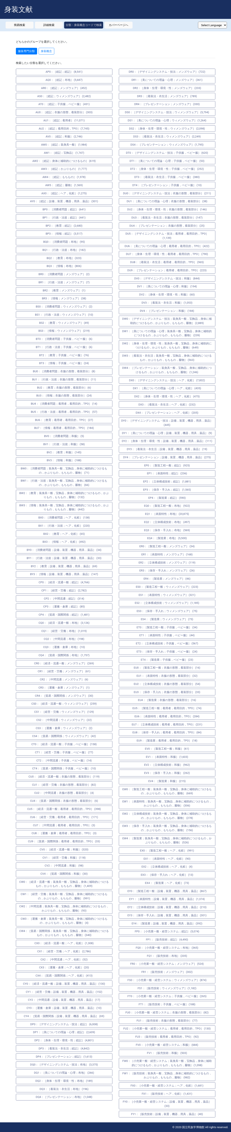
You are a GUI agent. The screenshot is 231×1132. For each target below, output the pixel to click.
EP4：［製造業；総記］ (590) (167, 497)
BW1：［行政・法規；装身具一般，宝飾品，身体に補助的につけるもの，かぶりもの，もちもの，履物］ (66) (64, 483)
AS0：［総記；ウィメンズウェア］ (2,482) (64, 96)
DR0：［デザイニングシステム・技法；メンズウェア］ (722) (167, 71)
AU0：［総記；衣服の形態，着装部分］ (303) (63, 112)
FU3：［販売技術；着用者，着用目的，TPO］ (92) (167, 1036)
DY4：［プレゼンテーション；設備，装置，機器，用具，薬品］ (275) (167, 457)
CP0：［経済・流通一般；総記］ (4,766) (64, 582)
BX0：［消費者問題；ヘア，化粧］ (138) (64, 517)
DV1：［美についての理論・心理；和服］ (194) (167, 286)
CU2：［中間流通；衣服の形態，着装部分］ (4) (64, 792)
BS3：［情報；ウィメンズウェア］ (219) (64, 330)
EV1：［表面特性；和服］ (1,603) (167, 756)
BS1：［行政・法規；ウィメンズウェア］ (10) (64, 314)
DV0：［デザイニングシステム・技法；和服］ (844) (167, 278)
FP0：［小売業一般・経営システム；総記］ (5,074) (167, 931)
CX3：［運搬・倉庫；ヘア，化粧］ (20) (64, 967)
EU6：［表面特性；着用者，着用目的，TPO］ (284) (166, 716)
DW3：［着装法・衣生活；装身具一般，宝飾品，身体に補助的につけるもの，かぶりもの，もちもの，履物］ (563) (167, 358)
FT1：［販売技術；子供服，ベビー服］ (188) (167, 1004)
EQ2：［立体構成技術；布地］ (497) (167, 522)
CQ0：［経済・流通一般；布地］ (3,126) (64, 622)
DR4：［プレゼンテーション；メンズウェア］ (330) (167, 104)
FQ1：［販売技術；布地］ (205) (167, 955)
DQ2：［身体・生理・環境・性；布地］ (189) (64, 1080)
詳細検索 (48, 25)
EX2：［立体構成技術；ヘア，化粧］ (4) (167, 866)
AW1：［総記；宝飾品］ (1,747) (64, 152)
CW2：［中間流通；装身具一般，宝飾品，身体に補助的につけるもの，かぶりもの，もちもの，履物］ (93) (64, 908)
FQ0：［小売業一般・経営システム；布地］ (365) (167, 947)
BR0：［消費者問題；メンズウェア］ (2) (64, 274)
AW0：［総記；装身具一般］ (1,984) (64, 144)
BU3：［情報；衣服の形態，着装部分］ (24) (64, 395)
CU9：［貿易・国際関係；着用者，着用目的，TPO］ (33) (64, 841)
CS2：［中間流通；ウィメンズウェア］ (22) (64, 720)
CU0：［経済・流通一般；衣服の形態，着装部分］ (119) (64, 776)
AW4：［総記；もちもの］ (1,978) (64, 177)
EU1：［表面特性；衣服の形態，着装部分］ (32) (167, 675)
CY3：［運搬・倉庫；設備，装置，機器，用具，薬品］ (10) (64, 1008)
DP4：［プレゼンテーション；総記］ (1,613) (64, 1056)
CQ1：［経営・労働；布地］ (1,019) (64, 631)
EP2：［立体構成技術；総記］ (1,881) (167, 481)
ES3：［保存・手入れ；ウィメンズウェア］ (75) (167, 611)
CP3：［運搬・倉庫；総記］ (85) (64, 606)
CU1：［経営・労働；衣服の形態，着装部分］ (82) (64, 784)
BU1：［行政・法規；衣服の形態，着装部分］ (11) (64, 379)
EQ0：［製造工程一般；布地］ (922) (167, 505)
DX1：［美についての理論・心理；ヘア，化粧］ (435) (167, 388)
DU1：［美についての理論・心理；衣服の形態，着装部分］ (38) (167, 201)
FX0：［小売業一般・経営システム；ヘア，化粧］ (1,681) (167, 1085)
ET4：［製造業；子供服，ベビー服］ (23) (167, 659)
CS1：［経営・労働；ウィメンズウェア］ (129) (64, 711)
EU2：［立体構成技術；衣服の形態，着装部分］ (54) (167, 684)
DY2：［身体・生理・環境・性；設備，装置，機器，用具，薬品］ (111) (167, 441)
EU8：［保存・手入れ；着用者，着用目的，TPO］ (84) (167, 732)
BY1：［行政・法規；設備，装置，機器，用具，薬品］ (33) (64, 558)
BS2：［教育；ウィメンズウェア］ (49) (64, 322)
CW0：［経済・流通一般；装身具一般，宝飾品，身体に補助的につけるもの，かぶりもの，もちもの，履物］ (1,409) (64, 884)
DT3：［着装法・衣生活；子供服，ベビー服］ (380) (167, 177)
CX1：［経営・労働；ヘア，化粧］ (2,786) (64, 951)
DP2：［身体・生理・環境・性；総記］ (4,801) (64, 1040)
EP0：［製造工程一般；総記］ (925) (167, 465)
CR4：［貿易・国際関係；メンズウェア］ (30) (64, 695)
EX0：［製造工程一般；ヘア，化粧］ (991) (167, 850)
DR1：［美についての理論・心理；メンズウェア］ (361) (166, 79)
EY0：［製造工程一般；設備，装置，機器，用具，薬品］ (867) (167, 891)
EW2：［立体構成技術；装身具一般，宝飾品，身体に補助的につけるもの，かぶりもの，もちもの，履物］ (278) (166, 816)
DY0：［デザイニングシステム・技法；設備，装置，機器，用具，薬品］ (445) (167, 423)
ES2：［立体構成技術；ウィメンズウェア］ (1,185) (167, 602)
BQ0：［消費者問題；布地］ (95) (64, 241)
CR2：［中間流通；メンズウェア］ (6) (64, 679)
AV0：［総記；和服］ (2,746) (64, 136)
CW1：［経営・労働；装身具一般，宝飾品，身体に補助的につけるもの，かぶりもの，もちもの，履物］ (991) (64, 896)
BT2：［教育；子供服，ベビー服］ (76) (64, 355)
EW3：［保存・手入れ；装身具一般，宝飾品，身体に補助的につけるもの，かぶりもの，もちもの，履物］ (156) (166, 828)
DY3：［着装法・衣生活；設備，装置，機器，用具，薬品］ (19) (167, 449)
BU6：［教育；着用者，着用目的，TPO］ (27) (64, 420)
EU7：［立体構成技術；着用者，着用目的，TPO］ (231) (167, 724)
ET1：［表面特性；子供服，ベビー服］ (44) (167, 635)
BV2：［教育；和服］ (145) (64, 452)
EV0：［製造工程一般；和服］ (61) (167, 748)
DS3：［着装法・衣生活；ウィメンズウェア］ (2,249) (167, 136)
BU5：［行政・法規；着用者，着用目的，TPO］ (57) (64, 411)
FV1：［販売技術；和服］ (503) (167, 1053)
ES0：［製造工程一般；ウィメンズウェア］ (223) (167, 586)
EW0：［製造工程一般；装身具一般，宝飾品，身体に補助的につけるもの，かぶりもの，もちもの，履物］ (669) (166, 791)
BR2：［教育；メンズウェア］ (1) (64, 290)
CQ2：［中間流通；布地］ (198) (64, 639)
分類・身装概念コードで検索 (84, 25)
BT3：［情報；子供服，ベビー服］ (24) (64, 363)
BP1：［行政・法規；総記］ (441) (64, 217)
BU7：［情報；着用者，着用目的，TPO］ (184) (64, 428)
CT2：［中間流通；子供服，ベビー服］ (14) (64, 760)
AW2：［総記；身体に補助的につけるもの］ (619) (64, 161)
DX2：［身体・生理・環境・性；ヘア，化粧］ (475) (167, 396)
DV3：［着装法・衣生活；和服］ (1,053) (167, 302)
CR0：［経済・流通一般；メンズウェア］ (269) (64, 663)
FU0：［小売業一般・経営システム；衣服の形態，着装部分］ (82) (167, 1012)
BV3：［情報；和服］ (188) (64, 460)
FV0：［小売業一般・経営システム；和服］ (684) (167, 1044)
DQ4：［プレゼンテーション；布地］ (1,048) (64, 1097)
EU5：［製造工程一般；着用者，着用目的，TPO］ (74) (167, 708)
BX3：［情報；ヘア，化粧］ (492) (64, 541)
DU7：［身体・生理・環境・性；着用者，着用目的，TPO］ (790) (167, 254)
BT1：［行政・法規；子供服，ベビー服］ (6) (64, 347)
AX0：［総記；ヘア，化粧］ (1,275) (64, 193)
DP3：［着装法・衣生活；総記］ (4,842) (64, 1048)
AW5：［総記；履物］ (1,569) (64, 185)
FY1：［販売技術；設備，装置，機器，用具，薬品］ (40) (167, 1114)
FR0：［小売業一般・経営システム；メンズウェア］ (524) (167, 963)
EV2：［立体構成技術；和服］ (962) (167, 764)
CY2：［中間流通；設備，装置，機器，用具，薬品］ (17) (64, 999)
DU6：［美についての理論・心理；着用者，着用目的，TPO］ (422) (167, 246)
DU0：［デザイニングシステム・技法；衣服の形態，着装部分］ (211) (167, 193)
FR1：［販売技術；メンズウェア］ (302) (167, 972)
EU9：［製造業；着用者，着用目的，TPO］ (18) (167, 740)
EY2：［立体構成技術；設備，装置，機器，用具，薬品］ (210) (167, 907)
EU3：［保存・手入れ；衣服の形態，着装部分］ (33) (167, 692)
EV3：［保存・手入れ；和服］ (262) (167, 773)
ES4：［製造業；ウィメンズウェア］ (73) (167, 619)
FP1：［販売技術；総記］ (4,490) (167, 939)
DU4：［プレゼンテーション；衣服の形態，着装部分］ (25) (166, 225)
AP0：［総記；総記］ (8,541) (64, 71)
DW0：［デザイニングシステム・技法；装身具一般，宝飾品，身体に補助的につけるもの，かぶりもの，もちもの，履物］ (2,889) (167, 321)
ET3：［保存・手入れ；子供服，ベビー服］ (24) (167, 651)
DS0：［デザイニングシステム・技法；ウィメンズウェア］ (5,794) (167, 112)
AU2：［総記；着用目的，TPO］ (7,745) (64, 128)
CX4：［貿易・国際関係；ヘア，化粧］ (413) (63, 975)
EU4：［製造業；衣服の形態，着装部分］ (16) (167, 700)
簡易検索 (19, 25)
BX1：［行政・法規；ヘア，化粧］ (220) (64, 525)
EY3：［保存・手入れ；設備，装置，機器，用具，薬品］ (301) (167, 915)
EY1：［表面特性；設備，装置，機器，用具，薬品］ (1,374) (167, 899)
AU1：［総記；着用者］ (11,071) (64, 120)
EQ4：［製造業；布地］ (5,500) (167, 538)
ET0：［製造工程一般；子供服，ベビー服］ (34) (167, 627)
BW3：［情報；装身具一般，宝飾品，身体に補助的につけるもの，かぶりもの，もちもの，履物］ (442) (64, 507)
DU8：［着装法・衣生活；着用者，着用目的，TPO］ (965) (167, 262)
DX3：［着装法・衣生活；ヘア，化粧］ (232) (167, 404)
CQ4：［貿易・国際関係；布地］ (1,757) (64, 655)
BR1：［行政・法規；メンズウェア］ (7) (64, 282)
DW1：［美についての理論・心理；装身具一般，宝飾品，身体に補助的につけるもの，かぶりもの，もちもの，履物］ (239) (167, 333)
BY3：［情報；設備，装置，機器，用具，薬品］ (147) (64, 574)
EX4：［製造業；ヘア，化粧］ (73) (167, 883)
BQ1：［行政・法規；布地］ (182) (64, 250)
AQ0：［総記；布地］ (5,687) (64, 79)
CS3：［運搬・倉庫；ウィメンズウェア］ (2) (64, 728)
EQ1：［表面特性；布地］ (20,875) (167, 514)
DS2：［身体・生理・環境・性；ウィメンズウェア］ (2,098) (167, 128)
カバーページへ (118, 25)
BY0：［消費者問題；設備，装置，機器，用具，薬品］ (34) (64, 550)
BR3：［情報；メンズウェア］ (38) (64, 298)
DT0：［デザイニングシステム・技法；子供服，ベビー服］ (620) (167, 152)
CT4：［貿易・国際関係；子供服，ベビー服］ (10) (64, 768)
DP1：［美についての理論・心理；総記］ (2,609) (64, 1032)
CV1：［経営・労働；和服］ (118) (64, 857)
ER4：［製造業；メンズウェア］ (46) (166, 578)
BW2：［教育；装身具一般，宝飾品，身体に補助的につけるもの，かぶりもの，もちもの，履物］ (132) (64, 495)
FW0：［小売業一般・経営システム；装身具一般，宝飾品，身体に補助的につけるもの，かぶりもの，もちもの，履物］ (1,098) (166, 1063)
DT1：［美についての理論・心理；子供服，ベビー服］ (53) (167, 161)
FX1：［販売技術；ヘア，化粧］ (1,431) (167, 1093)
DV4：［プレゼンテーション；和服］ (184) (167, 310)
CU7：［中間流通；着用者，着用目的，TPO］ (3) (64, 825)
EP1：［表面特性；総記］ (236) (167, 473)
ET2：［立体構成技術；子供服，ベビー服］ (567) (167, 643)
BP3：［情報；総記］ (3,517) (64, 233)
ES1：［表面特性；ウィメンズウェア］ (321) (167, 595)
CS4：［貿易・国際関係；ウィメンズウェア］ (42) (64, 736)
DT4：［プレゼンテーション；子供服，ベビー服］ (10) (167, 185)
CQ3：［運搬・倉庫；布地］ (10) (64, 647)
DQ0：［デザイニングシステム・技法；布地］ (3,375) (64, 1064)
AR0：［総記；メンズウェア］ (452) (64, 88)
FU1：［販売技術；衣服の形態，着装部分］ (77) (167, 1020)
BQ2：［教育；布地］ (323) (64, 258)
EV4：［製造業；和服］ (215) (167, 781)
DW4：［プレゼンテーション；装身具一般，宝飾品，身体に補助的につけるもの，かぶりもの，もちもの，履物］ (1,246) (167, 370)
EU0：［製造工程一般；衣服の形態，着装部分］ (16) (167, 667)
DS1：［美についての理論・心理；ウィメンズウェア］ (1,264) (167, 120)
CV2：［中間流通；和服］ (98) (64, 865)
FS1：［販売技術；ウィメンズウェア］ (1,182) (166, 988)
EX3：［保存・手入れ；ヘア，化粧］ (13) (167, 874)
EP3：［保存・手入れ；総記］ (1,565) (167, 489)
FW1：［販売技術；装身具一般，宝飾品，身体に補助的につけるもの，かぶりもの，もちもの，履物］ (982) (166, 1075)
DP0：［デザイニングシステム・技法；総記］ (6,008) (64, 1024)
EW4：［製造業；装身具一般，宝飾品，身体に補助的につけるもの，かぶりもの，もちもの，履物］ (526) (166, 840)
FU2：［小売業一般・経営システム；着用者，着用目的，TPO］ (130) (167, 1028)
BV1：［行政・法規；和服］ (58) (64, 444)
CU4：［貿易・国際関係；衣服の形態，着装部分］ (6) (64, 800)
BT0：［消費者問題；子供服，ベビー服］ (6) (64, 339)
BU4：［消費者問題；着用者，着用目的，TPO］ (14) (64, 403)
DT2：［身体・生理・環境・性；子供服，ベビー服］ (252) (167, 168)
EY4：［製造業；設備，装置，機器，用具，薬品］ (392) (167, 923)
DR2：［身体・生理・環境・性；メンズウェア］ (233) (167, 88)
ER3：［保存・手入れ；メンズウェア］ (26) (167, 570)
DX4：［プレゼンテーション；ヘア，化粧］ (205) (167, 412)
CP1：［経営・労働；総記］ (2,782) (64, 590)
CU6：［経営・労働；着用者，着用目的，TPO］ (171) (64, 817)
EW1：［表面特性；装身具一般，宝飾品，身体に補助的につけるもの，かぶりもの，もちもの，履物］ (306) (166, 803)
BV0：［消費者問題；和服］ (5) (64, 436)
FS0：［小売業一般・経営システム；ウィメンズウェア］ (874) (166, 980)
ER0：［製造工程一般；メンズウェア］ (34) (167, 546)
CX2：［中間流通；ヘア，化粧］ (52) (64, 959)
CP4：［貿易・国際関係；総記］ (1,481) (64, 614)
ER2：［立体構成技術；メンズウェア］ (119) (167, 562)
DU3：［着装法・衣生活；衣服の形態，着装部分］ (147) (166, 217)
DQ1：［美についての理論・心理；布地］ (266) (64, 1072)
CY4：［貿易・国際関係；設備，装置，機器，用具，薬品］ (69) (64, 1016)
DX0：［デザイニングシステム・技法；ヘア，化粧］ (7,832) (167, 380)
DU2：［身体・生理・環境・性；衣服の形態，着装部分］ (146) (167, 209)
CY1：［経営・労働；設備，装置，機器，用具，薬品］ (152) (64, 991)
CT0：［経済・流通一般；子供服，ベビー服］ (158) (64, 744)
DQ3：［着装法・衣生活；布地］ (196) (64, 1089)
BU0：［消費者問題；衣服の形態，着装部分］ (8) (64, 371)
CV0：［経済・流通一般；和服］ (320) (64, 849)
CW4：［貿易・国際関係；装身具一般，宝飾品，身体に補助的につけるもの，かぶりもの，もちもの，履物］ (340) (64, 933)
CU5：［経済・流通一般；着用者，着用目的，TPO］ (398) (64, 809)
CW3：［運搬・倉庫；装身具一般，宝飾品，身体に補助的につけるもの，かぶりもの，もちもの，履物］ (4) (64, 921)
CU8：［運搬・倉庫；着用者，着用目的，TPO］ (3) (64, 833)
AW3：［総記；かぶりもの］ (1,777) (64, 168)
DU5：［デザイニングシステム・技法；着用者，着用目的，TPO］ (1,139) (166, 236)
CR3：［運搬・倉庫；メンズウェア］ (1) (63, 687)
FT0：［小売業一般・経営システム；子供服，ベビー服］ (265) (167, 996)
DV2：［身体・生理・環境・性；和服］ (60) (167, 294)
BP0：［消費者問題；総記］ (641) (64, 209)
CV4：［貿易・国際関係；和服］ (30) (64, 873)
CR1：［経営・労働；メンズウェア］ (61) (64, 671)
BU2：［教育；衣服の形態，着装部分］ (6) (64, 387)
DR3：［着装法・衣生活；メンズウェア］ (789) (167, 96)
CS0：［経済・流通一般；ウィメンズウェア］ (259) (64, 703)
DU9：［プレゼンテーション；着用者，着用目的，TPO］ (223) (167, 270)
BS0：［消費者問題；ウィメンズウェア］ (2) (64, 306)
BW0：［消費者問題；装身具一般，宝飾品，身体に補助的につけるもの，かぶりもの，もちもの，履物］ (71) (64, 470)
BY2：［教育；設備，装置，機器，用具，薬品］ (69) (64, 566)
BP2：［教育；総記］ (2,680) (64, 225)
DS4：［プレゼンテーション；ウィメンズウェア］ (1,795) (167, 144)
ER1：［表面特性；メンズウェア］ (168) (167, 554)
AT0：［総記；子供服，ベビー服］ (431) (64, 104)
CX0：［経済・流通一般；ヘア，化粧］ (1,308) (64, 943)
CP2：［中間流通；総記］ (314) (64, 598)
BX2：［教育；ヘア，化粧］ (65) (64, 533)
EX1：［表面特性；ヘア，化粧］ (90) (166, 858)
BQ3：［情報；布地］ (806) (64, 266)
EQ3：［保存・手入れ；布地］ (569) (167, 530)
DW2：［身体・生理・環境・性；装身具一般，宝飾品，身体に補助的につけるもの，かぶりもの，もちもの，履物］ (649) (167, 345)
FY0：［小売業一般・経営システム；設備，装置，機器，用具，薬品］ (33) (167, 1104)
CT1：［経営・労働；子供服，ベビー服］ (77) (64, 752)
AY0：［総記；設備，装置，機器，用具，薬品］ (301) (64, 201)
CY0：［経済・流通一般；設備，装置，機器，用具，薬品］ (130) (64, 983)
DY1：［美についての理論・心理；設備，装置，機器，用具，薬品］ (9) (167, 433)
